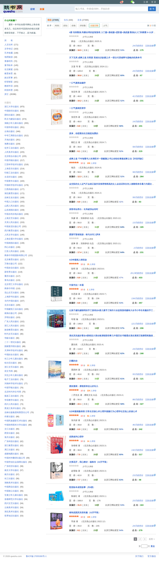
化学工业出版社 (14, 148)
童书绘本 (11, 65)
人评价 (92, 163)
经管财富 (11, 82)
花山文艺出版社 (14, 292)
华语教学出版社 (13, 400)
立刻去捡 (143, 46)
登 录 (153, 2)
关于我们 (139, 556)
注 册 (145, 2)
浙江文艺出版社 (13, 367)
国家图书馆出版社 (14, 346)
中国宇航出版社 (13, 387)
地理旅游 (10, 57)
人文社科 (11, 44)
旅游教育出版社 (13, 330)
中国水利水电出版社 (16, 214)
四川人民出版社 (13, 404)
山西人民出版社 (14, 206)
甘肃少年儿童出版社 (16, 495)
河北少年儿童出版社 (16, 375)
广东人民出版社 (14, 321)
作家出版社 (11, 416)
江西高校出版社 (14, 189)
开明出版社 (12, 317)
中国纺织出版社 (14, 111)
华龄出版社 (11, 338)
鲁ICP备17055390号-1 (36, 556)
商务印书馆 (12, 288)
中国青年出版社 (14, 181)
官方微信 (152, 556)
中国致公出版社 (13, 491)
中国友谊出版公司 (15, 226)
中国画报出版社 (14, 243)
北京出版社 (12, 305)
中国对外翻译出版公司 (17, 458)
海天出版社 (11, 437)
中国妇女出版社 (13, 354)
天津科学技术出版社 (16, 350)
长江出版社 (11, 478)
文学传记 (11, 49)
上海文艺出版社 (14, 218)
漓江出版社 (11, 449)
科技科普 (11, 90)
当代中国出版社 (14, 301)
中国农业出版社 (14, 268)
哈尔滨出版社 (12, 363)
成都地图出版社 (13, 454)
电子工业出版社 (13, 379)
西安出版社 (11, 433)
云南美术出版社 (13, 507)
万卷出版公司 (13, 263)
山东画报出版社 (14, 210)
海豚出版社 (12, 144)
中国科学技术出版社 (16, 185)
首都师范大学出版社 (16, 499)
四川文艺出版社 (13, 503)
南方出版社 (11, 474)
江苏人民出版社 (14, 251)
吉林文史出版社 (14, 197)
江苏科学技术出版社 (16, 164)
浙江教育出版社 (13, 445)
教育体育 (10, 73)
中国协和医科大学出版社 (18, 425)
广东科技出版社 (13, 441)
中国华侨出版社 (14, 127)
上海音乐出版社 (14, 168)
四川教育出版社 (14, 230)
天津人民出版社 (14, 222)
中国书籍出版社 (14, 160)
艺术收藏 (11, 53)
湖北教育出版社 (14, 193)
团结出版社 (12, 115)
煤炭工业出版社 (13, 396)
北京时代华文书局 (14, 392)
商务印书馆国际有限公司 (18, 255)
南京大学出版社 (13, 470)
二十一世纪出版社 (14, 342)
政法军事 (10, 77)
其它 (10, 94)
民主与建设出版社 (15, 119)
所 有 (8, 40)
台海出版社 (12, 131)
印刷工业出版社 (14, 173)
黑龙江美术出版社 (14, 408)
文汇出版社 (11, 429)
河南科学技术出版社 (16, 383)
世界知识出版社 (13, 516)
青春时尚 (10, 61)
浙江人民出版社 (14, 325)
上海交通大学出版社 (16, 239)
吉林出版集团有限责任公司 (19, 412)
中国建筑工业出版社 (16, 309)
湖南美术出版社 (13, 482)
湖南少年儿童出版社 (16, 123)
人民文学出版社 (14, 234)
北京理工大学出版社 (16, 284)
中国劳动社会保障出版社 (18, 462)
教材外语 (11, 86)
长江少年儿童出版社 (16, 358)
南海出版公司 (13, 313)
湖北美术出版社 (13, 511)
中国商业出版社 (13, 487)
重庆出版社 (12, 276)
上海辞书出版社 (14, 296)
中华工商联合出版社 (16, 135)
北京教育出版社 (14, 259)
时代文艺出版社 (13, 334)
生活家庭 (11, 69)
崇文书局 (10, 371)
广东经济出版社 (13, 466)
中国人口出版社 (14, 201)
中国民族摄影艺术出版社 (18, 420)
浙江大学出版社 (14, 106)
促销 (32, 9)
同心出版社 (12, 247)
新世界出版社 (13, 272)
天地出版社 (12, 139)
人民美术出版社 (14, 152)
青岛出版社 (12, 280)
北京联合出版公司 (15, 156)
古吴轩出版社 (13, 177)
